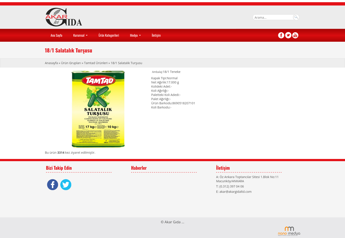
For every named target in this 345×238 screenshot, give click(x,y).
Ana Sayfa (56, 35)
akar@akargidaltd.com (235, 191)
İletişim (156, 35)
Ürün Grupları (71, 63)
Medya (136, 37)
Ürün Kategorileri (109, 35)
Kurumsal (80, 37)
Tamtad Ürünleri (96, 63)
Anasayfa (52, 63)
